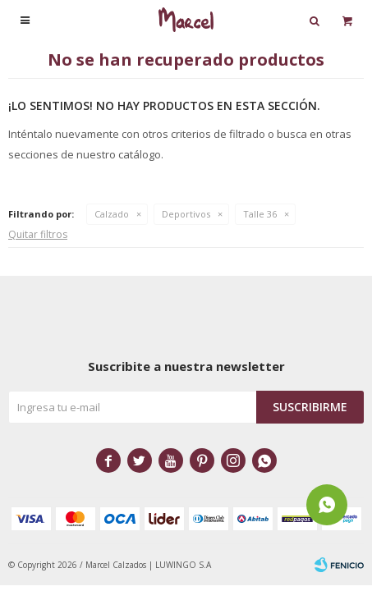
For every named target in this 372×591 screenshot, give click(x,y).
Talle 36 (260, 214)
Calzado (111, 214)
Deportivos (186, 214)
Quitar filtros (37, 234)
